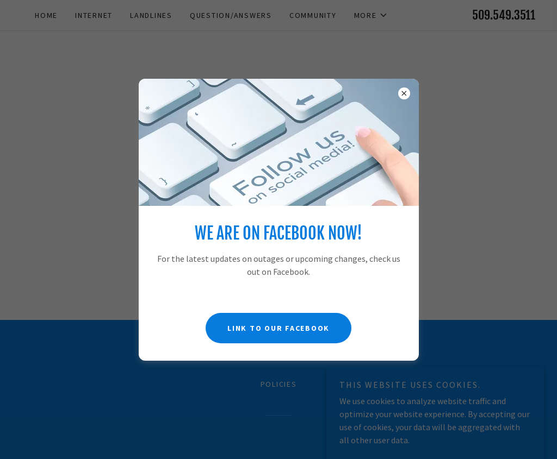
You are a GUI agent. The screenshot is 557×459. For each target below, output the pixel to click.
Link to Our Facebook (278, 328)
